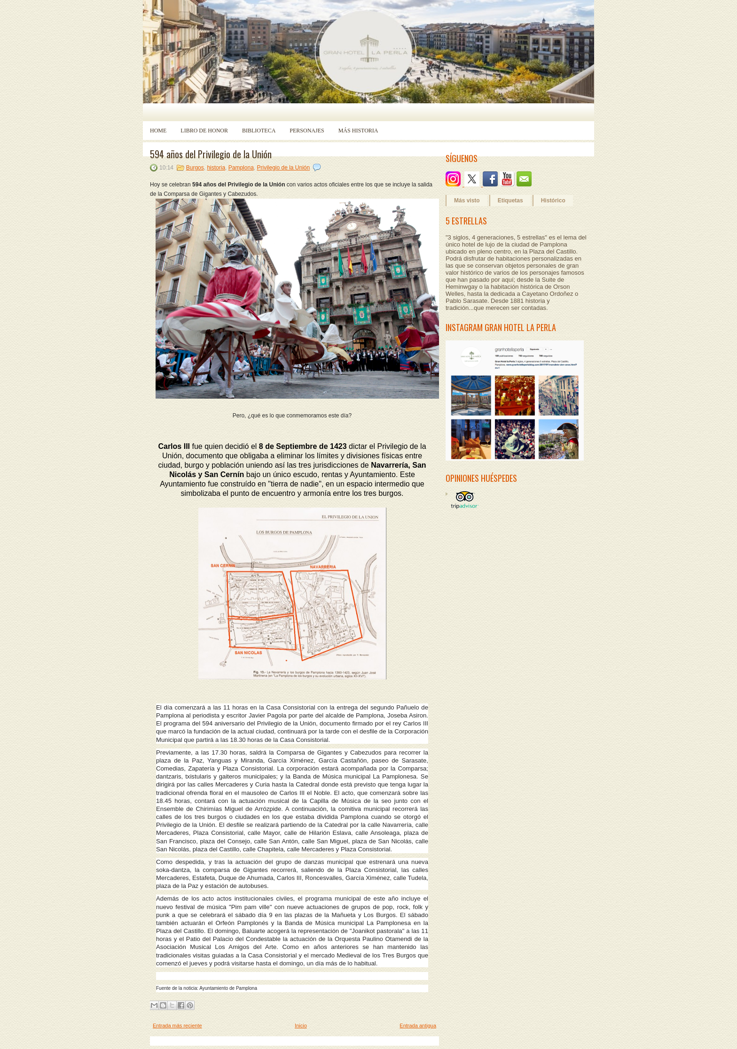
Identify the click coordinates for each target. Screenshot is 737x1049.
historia (216, 167)
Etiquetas (510, 200)
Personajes (307, 130)
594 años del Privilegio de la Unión (211, 154)
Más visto (467, 200)
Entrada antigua (418, 1025)
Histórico (553, 200)
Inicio (301, 1025)
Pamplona (241, 167)
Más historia (358, 130)
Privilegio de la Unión (283, 167)
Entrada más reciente (177, 1025)
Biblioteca (258, 130)
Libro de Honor (204, 130)
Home (158, 130)
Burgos (195, 167)
